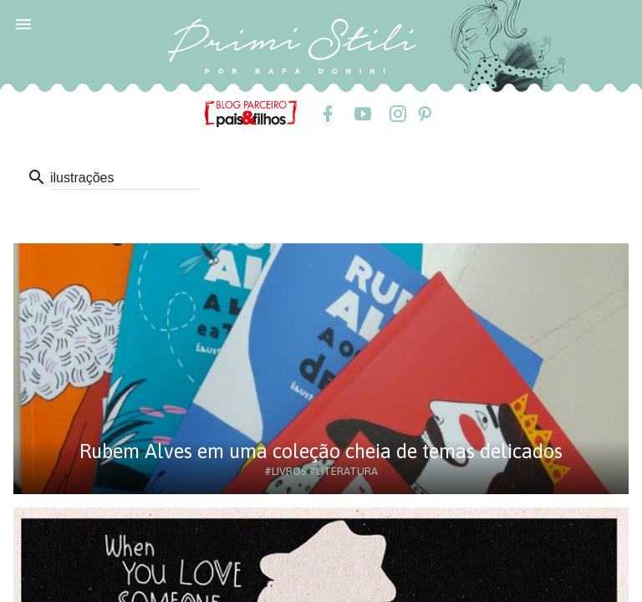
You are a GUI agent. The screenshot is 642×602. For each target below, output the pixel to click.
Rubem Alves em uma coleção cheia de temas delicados (321, 451)
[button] (23, 23)
